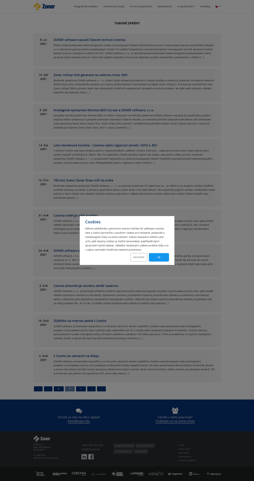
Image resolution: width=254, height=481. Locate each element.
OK (159, 257)
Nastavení (138, 257)
